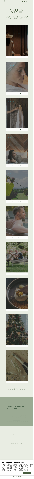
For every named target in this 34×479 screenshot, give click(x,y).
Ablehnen (5, 473)
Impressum (13, 476)
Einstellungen (15, 473)
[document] (17, 467)
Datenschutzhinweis (19, 476)
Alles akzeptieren (27, 473)
